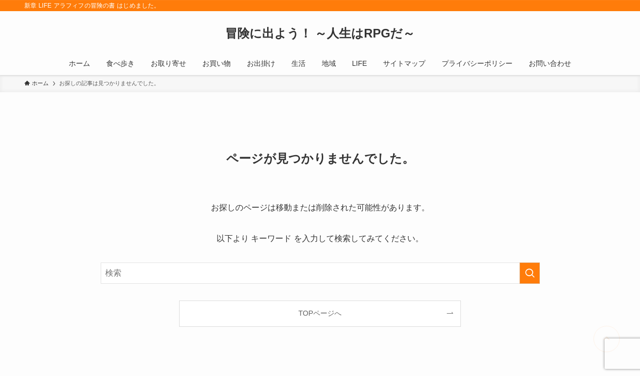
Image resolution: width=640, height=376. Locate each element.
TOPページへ (320, 313)
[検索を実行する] (530, 273)
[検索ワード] (320, 273)
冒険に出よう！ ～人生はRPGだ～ (320, 33)
